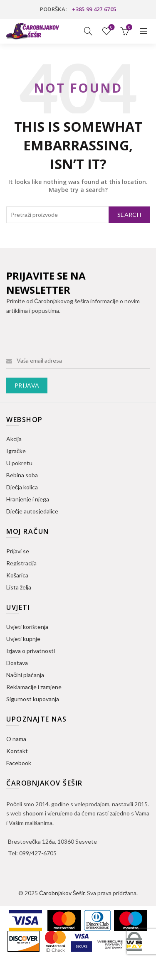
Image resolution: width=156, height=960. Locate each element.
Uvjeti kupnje (23, 638)
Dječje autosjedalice (32, 511)
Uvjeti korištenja (27, 626)
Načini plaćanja (25, 674)
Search (129, 214)
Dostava (17, 662)
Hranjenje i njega (27, 499)
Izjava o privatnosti (30, 650)
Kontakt (17, 750)
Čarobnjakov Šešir (61, 892)
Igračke (16, 450)
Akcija (14, 438)
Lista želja (111, 27)
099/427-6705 (38, 853)
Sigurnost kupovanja (32, 698)
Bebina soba (22, 475)
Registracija (21, 563)
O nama (16, 738)
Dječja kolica (22, 487)
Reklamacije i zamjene (34, 686)
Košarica (17, 575)
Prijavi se (17, 551)
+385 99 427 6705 (94, 9)
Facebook (18, 762)
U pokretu (19, 462)
